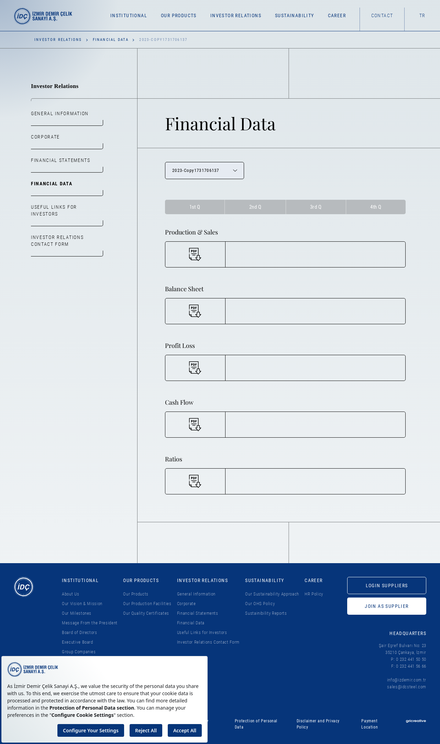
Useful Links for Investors (54, 210)
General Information (60, 113)
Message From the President (90, 622)
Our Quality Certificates (146, 613)
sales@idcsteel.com (406, 686)
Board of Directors (79, 632)
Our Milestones (76, 613)
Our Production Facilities (147, 603)
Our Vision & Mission (82, 603)
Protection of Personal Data (256, 724)
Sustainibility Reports (266, 613)
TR (422, 15)
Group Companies (79, 651)
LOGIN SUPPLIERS (387, 585)
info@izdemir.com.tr (406, 679)
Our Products (135, 594)
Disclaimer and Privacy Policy (318, 724)
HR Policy (314, 594)
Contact (382, 15)
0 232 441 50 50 (411, 659)
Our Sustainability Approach (272, 594)
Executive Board (77, 642)
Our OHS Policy (260, 603)
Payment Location (369, 724)
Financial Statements (60, 160)
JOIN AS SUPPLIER (386, 606)
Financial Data (111, 39)
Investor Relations (58, 39)
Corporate (45, 137)
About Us (70, 594)
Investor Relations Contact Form (57, 240)
